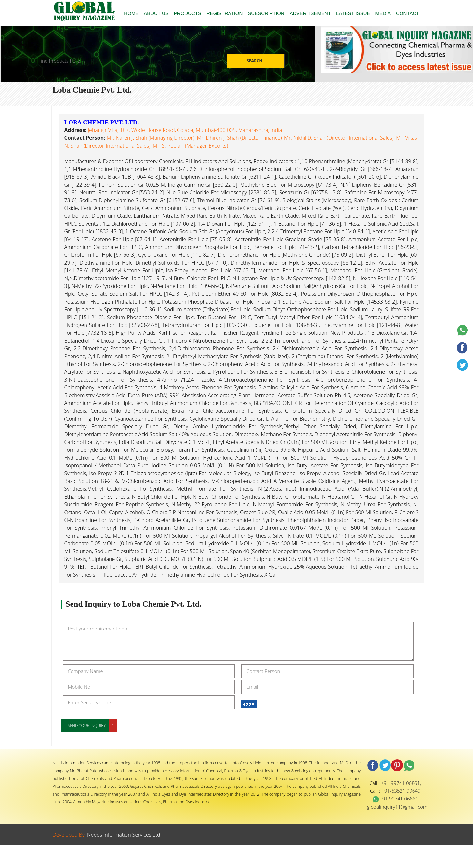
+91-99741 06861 (400, 783)
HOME (131, 13)
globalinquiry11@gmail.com (397, 806)
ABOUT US (156, 13)
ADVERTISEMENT (310, 13)
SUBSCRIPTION (266, 13)
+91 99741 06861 (395, 798)
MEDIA (383, 13)
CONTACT (407, 13)
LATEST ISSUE (353, 13)
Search (254, 61)
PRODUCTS (187, 13)
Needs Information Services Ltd (123, 834)
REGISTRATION (224, 13)
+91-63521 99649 (400, 790)
